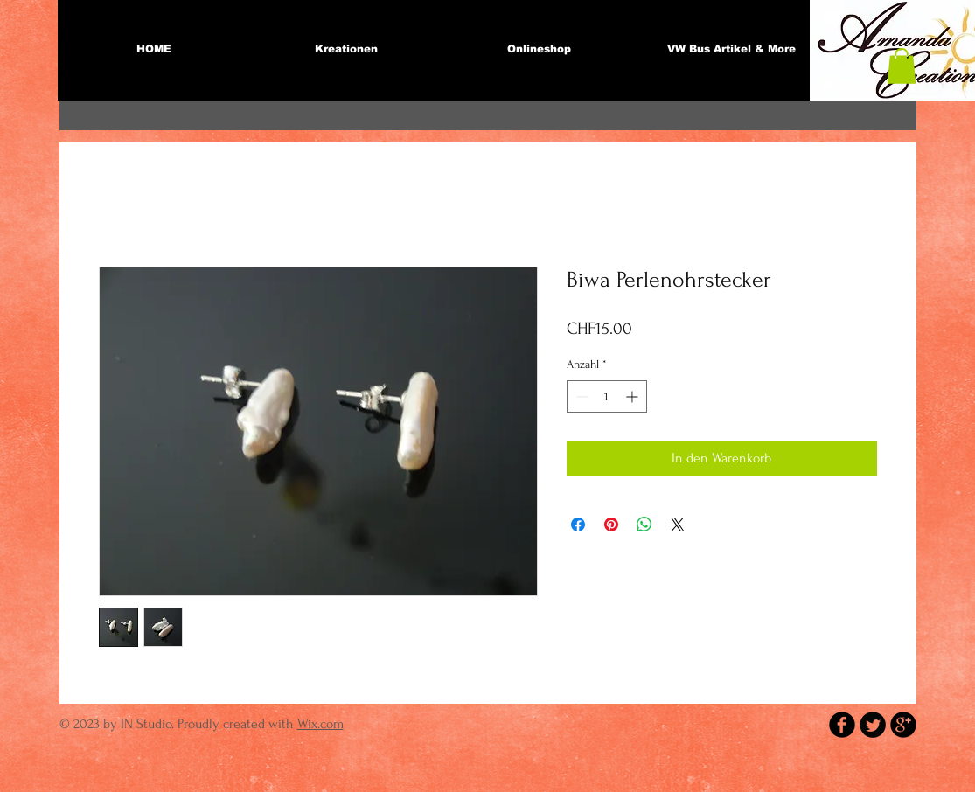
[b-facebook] (842, 725)
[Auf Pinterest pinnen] (611, 524)
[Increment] (633, 396)
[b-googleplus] (903, 725)
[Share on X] (677, 524)
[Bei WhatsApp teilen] (644, 524)
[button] (901, 66)
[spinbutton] (607, 396)
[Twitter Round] (873, 725)
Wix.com (320, 724)
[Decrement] (580, 396)
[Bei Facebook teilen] (578, 524)
